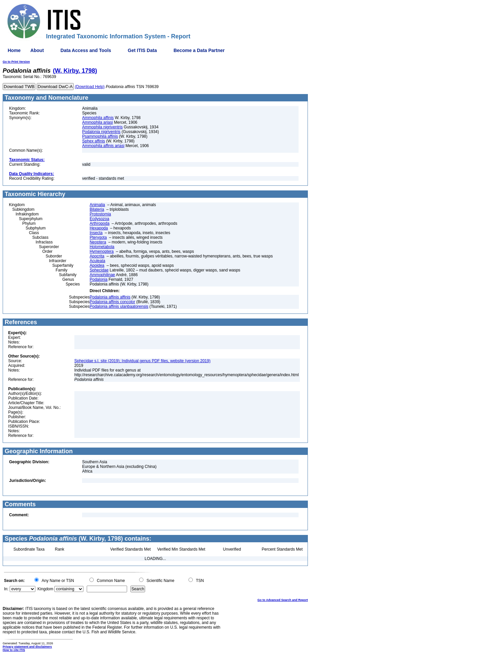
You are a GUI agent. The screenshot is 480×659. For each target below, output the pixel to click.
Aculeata (97, 260)
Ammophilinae (102, 274)
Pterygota (98, 237)
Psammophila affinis (100, 136)
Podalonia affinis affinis (110, 297)
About (37, 50)
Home (14, 50)
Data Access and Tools (85, 50)
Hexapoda (99, 228)
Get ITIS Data (142, 50)
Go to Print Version (16, 61)
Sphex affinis (93, 141)
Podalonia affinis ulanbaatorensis (119, 306)
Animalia (97, 204)
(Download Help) (89, 86)
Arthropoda (99, 223)
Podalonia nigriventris (101, 131)
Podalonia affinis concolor (112, 301)
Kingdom (45, 589)
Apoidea (97, 265)
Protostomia (100, 214)
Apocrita (97, 256)
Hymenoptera (102, 251)
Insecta (96, 232)
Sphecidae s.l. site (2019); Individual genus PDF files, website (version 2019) (142, 361)
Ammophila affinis (98, 117)
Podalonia (98, 279)
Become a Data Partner (198, 50)
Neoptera (98, 242)
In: (6, 589)
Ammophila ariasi (97, 122)
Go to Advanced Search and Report (283, 600)
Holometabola (102, 246)
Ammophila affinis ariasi (103, 145)
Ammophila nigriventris (102, 127)
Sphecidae (99, 270)
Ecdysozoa (99, 218)
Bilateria (97, 209)
